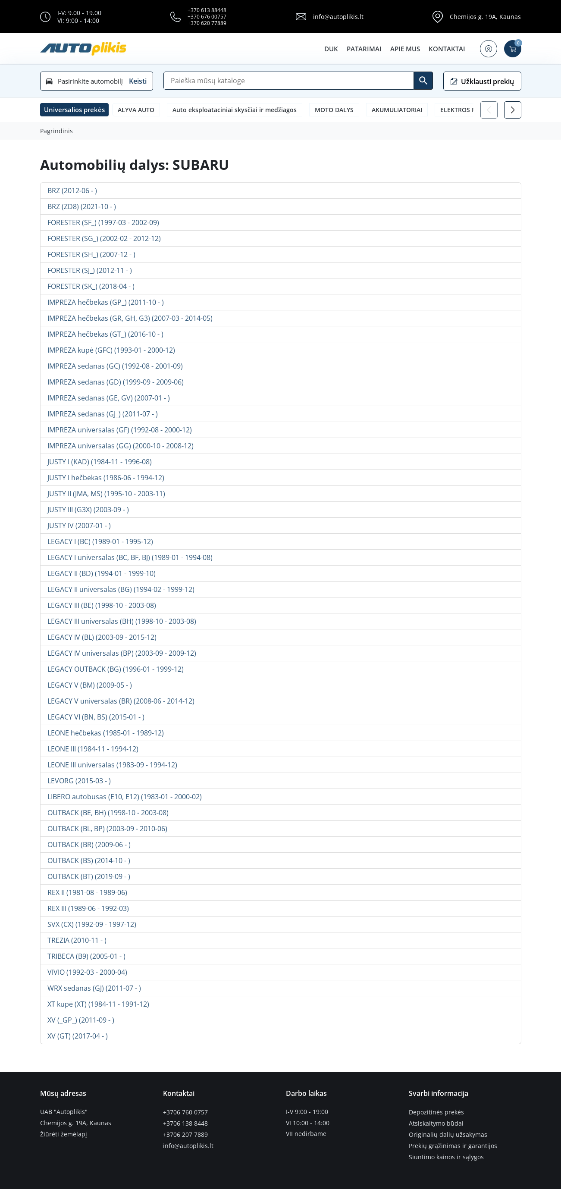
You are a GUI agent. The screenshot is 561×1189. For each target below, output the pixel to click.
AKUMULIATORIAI (397, 110)
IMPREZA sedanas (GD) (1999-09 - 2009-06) (115, 382)
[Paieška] (288, 81)
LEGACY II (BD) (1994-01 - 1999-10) (101, 573)
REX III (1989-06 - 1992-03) (88, 908)
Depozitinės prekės (436, 1112)
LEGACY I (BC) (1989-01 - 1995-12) (100, 541)
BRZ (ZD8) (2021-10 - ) (81, 206)
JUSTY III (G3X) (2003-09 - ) (88, 509)
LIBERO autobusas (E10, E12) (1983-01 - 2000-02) (124, 796)
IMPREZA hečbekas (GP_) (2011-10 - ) (105, 302)
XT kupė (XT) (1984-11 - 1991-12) (98, 1004)
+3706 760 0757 (185, 1112)
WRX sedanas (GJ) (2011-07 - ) (94, 988)
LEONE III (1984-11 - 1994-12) (92, 749)
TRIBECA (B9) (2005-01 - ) (86, 956)
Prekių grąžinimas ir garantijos (453, 1145)
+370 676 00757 (207, 16)
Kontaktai (447, 48)
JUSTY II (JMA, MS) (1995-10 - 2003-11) (106, 493)
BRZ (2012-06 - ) (72, 190)
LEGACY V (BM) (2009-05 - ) (89, 685)
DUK (331, 48)
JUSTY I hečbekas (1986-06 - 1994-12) (105, 477)
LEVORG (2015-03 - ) (79, 780)
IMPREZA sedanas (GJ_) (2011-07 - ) (102, 414)
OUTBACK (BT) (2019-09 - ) (88, 876)
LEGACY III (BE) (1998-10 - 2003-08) (101, 605)
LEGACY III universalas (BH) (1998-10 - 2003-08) (121, 621)
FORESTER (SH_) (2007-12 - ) (91, 254)
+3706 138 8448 (185, 1123)
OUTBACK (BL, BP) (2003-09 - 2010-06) (107, 828)
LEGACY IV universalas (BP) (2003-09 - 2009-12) (121, 653)
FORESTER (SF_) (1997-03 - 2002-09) (103, 222)
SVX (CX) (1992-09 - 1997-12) (91, 924)
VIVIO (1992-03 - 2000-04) (87, 972)
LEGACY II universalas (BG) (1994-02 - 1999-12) (120, 589)
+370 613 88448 (207, 10)
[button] (488, 48)
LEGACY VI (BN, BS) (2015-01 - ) (95, 717)
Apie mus (405, 48)
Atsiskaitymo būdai (436, 1123)
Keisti (138, 81)
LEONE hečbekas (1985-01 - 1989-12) (105, 733)
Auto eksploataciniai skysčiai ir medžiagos (234, 110)
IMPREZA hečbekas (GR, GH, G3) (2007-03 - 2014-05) (130, 318)
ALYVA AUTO (136, 110)
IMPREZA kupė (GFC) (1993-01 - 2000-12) (111, 350)
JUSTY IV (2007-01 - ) (79, 525)
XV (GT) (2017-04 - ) (77, 1036)
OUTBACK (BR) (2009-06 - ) (89, 844)
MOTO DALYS (334, 110)
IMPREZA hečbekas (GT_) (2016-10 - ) (105, 334)
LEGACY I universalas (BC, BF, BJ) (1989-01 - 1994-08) (130, 557)
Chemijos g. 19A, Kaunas (485, 17)
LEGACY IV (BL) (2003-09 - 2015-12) (102, 637)
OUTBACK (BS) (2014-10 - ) (88, 860)
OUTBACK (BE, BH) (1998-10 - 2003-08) (108, 812)
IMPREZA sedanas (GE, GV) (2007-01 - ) (108, 398)
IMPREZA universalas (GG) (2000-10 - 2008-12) (120, 446)
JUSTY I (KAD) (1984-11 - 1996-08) (99, 461)
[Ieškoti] (423, 81)
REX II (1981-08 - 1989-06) (87, 892)
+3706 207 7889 (185, 1134)
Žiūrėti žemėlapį (63, 1134)
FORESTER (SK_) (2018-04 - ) (91, 286)
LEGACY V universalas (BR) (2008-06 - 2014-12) (120, 701)
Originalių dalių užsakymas (448, 1134)
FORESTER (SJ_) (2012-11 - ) (89, 270)
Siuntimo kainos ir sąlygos (446, 1156)
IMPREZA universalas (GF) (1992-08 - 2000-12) (119, 430)
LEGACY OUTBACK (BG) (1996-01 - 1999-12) (115, 669)
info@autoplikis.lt (338, 17)
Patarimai (364, 48)
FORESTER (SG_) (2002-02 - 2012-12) (104, 238)
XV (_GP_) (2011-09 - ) (80, 1020)
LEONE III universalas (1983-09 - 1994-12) (112, 765)
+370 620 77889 (207, 23)
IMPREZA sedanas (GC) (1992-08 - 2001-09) (115, 366)
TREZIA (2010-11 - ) (77, 940)
